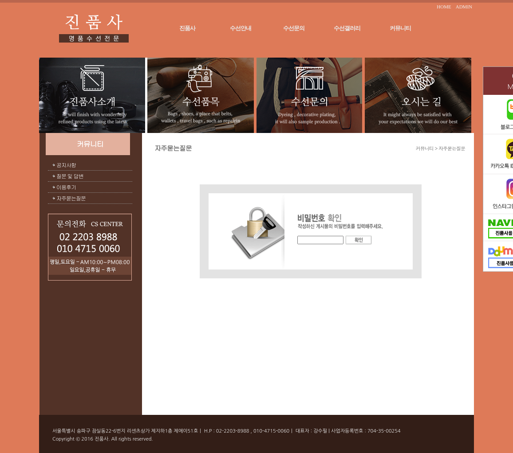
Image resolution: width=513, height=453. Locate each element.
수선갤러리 (347, 28)
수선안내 (240, 28)
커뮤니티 (400, 28)
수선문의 (293, 28)
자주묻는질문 (71, 198)
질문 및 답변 (69, 176)
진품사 (187, 28)
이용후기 (66, 187)
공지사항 (66, 164)
